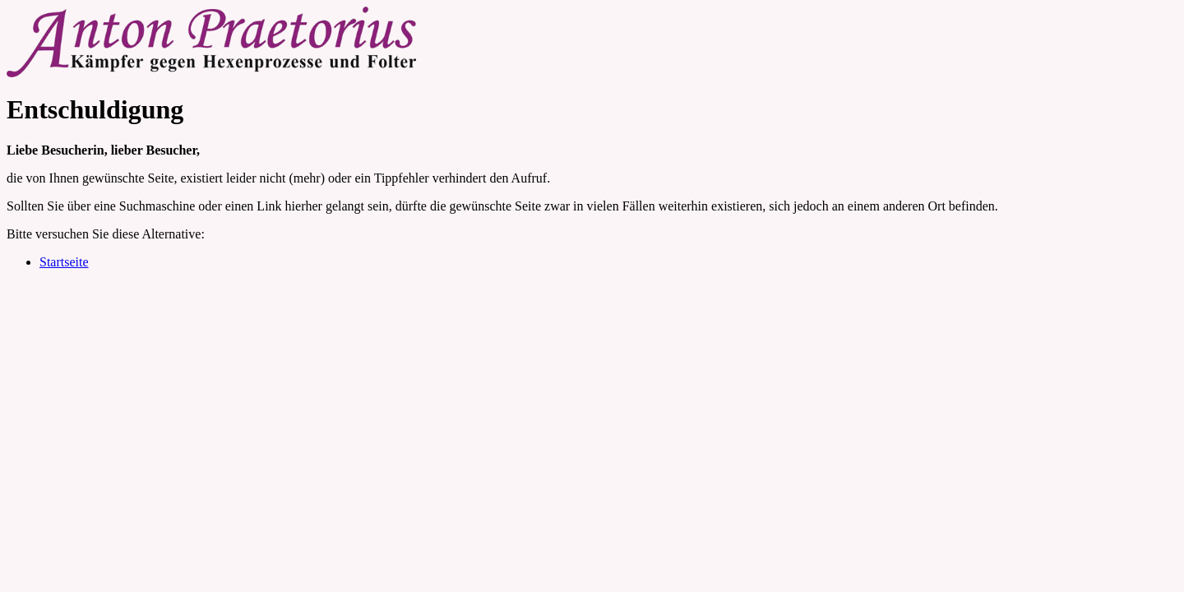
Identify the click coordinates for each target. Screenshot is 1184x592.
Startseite (64, 262)
